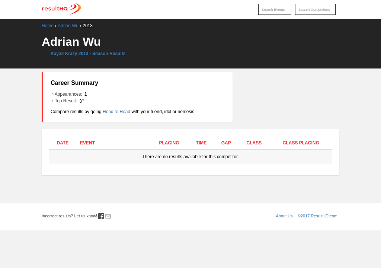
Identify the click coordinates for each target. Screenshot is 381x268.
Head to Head (116, 111)
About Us (284, 216)
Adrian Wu (68, 25)
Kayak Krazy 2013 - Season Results (88, 53)
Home (48, 25)
